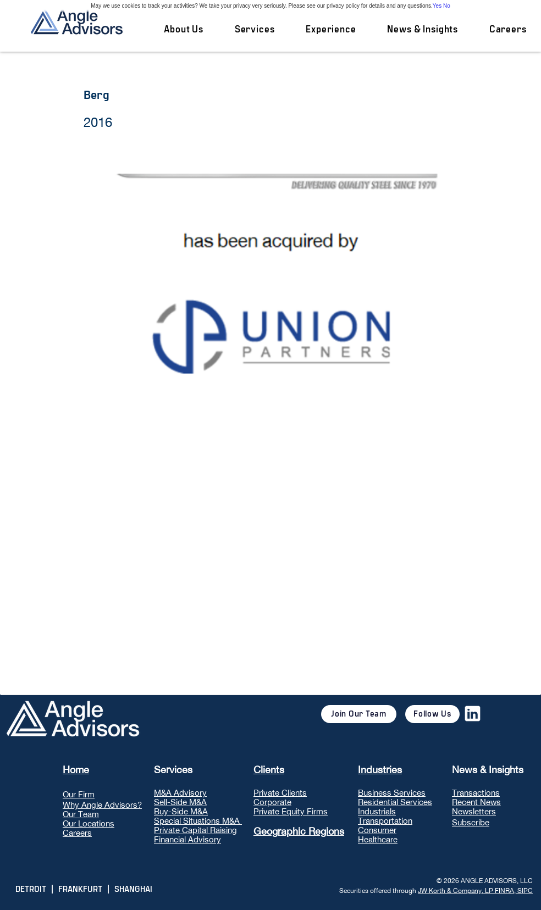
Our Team (81, 814)
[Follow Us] (432, 714)
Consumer (377, 830)
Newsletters (474, 811)
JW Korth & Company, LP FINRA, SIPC (475, 891)
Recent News (476, 802)
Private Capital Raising (195, 830)
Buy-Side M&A (181, 811)
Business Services (392, 792)
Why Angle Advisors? (102, 804)
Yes (437, 6)
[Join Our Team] (358, 714)
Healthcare (378, 839)
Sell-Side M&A (180, 802)
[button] (254, 30)
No (446, 6)
